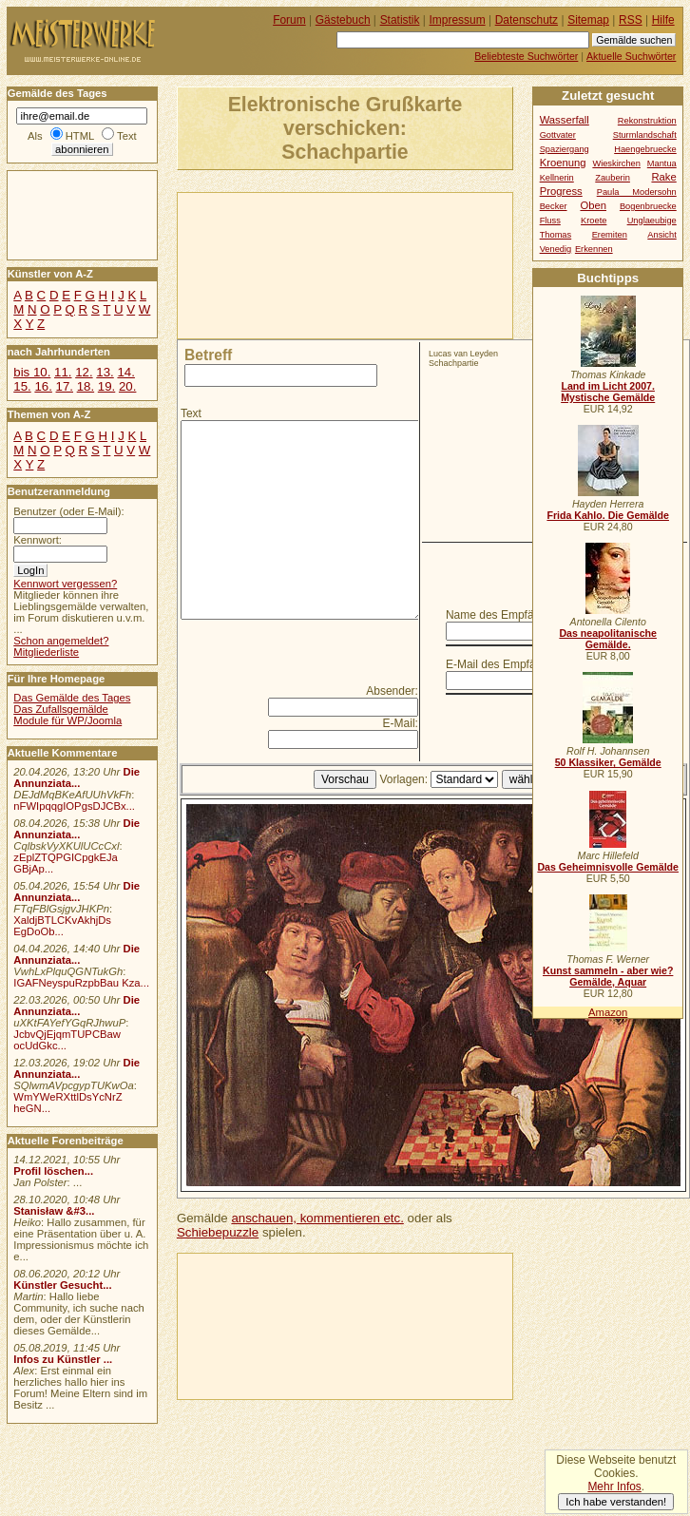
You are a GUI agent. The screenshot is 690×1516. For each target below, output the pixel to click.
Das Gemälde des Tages (71, 697)
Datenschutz (526, 20)
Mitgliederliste (46, 652)
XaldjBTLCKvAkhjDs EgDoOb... (62, 925)
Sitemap (588, 20)
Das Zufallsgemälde (60, 709)
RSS (630, 20)
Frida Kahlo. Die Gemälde (607, 515)
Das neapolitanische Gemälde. (608, 638)
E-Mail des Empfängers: (506, 664)
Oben (593, 205)
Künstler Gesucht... (62, 1285)
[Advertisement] (267, 264)
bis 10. (31, 372)
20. (127, 386)
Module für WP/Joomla (67, 720)
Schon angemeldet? (60, 640)
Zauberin (612, 177)
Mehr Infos (614, 1486)
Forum (289, 20)
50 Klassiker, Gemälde (608, 762)
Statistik (400, 20)
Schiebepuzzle (218, 1232)
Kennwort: (37, 540)
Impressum (458, 20)
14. (125, 372)
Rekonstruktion (647, 120)
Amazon (607, 1012)
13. (104, 372)
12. (83, 372)
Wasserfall (564, 119)
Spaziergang (564, 149)
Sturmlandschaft (645, 135)
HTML (80, 136)
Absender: (392, 691)
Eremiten (609, 235)
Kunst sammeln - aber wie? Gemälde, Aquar (608, 976)
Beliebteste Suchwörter (526, 56)
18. (85, 386)
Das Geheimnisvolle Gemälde (608, 867)
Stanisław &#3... (53, 1211)
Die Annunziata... (76, 777)
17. (64, 386)
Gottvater (558, 135)
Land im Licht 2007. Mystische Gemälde (608, 391)
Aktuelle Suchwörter (631, 56)
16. (42, 386)
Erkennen (594, 249)
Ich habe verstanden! (615, 1501)
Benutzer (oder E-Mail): (68, 511)
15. (21, 386)
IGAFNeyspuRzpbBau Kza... (81, 982)
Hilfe (663, 20)
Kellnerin (557, 177)
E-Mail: (400, 723)
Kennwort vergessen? (65, 583)
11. (62, 372)
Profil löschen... (53, 1171)
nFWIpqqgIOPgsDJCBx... (74, 806)
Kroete (593, 220)
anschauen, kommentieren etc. (317, 1218)
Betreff (208, 355)
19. (106, 386)
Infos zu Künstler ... (62, 1359)
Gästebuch (343, 20)
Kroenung (563, 162)
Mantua (662, 163)
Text (191, 413)
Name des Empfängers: (505, 615)
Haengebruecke (645, 149)
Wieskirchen (616, 163)
